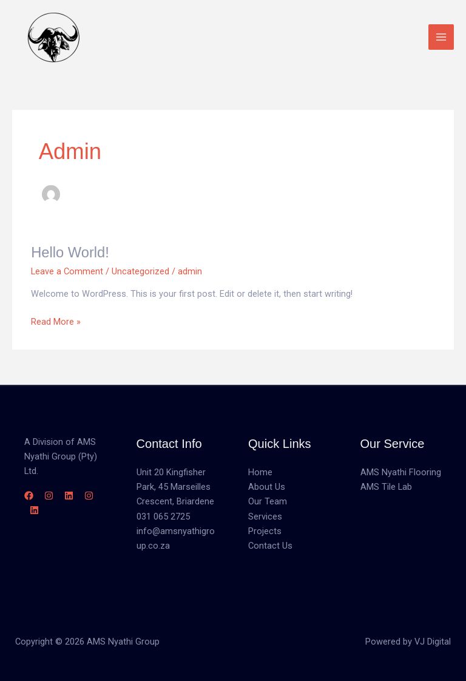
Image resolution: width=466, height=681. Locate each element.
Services (265, 516)
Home (260, 472)
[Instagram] (48, 495)
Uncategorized (140, 271)
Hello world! (70, 252)
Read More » (56, 320)
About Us (266, 486)
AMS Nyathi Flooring (400, 472)
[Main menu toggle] (441, 37)
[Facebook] (28, 495)
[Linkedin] (68, 495)
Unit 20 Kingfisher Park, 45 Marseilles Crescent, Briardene (175, 487)
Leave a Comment (67, 271)
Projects (265, 531)
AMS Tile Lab (386, 486)
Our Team (267, 501)
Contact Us (270, 545)
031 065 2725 (163, 516)
